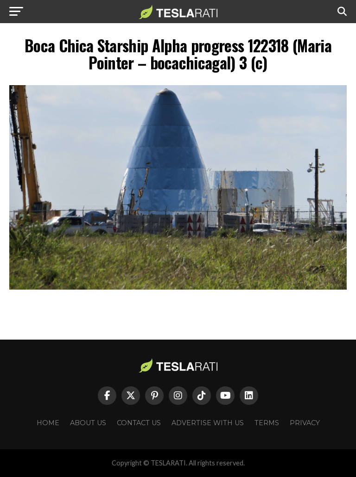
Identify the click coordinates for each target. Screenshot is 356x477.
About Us (88, 423)
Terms (266, 423)
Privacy (305, 423)
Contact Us (139, 423)
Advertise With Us (208, 423)
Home (48, 423)
